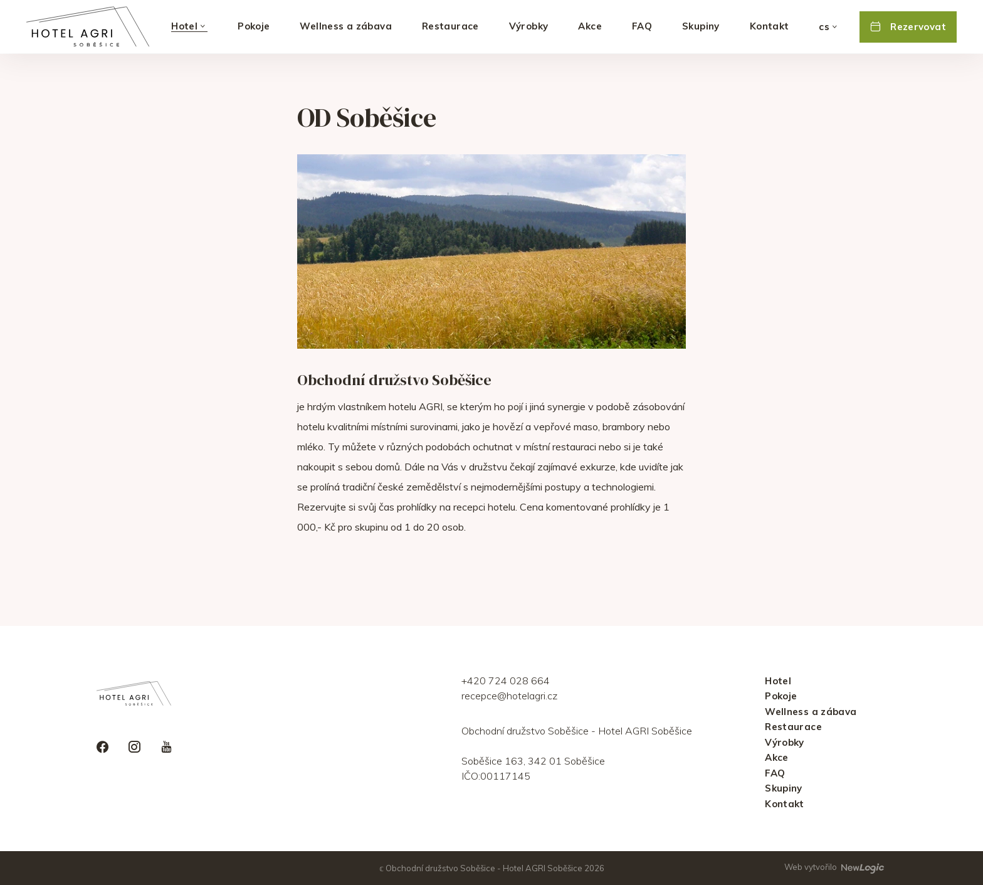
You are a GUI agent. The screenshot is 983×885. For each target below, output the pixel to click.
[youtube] (166, 748)
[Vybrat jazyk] (829, 26)
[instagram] (134, 748)
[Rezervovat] (908, 27)
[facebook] (102, 748)
